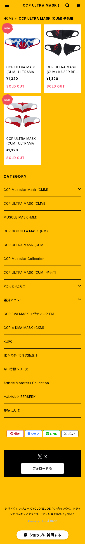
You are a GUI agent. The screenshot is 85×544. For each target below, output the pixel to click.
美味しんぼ (12, 410)
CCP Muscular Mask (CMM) (26, 190)
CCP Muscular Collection (24, 259)
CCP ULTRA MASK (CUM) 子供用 (30, 272)
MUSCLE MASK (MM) (21, 217)
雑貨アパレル (13, 300)
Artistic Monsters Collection (26, 383)
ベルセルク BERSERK (19, 397)
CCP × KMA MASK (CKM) (24, 328)
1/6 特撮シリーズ (16, 369)
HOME (9, 18)
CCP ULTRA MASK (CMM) (24, 203)
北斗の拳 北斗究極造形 (21, 355)
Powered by (42, 521)
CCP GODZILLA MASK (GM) (26, 231)
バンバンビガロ (15, 286)
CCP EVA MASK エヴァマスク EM (29, 314)
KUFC (8, 341)
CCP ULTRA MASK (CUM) (24, 245)
